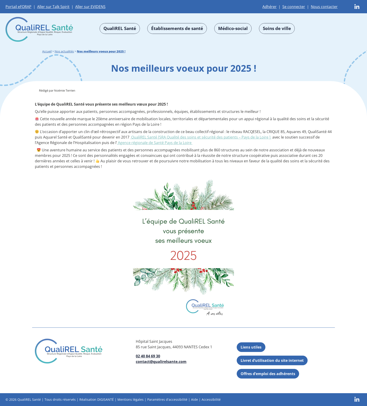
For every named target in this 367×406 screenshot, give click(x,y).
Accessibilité (211, 400)
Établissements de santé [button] (177, 28)
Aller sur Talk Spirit (53, 6)
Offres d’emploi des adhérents (268, 373)
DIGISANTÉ (105, 400)
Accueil (47, 51)
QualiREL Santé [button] (119, 28)
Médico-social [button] (233, 28)
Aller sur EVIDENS (90, 6)
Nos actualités (64, 51)
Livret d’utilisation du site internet (272, 360)
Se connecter (293, 6)
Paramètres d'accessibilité (167, 400)
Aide (194, 400)
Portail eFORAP (18, 6)
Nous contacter (324, 6)
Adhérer (269, 6)
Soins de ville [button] (277, 28)
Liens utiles (251, 347)
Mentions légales (130, 400)
